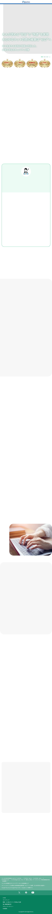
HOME (4, 898)
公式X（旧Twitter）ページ (19, 892)
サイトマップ (6, 900)
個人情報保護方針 (7, 904)
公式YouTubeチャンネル (32, 892)
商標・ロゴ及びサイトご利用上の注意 (12, 902)
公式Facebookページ (26, 892)
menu (2, 1)
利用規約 (5, 908)
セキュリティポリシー (8, 906)
